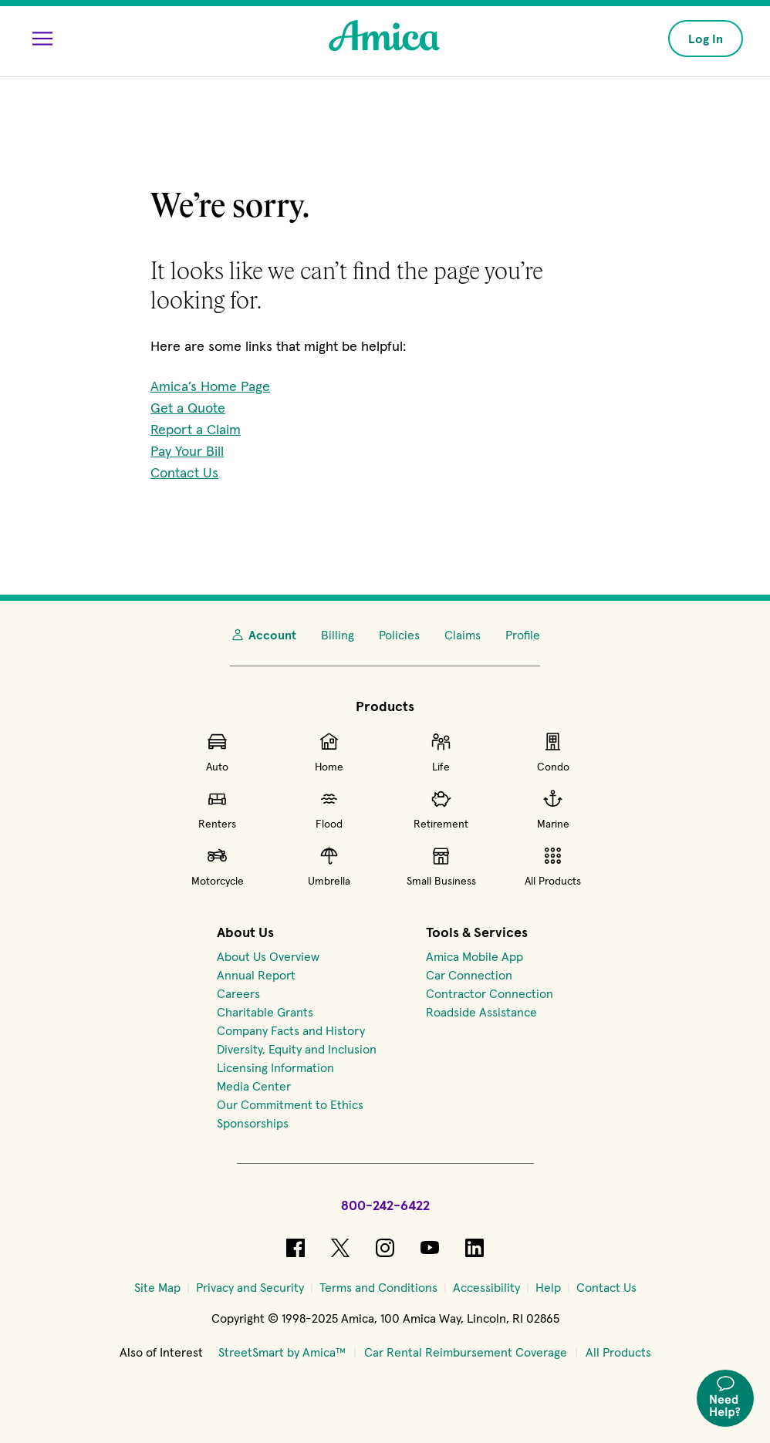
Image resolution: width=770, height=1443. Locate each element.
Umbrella (329, 866)
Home (329, 752)
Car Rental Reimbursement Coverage (465, 1352)
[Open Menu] (42, 38)
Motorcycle (217, 866)
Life (441, 752)
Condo (553, 752)
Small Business (441, 866)
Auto (217, 752)
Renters (217, 809)
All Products (553, 866)
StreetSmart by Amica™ (282, 1352)
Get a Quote (187, 407)
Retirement (441, 809)
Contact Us (184, 472)
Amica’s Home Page (210, 386)
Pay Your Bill (187, 451)
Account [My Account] (263, 634)
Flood (329, 809)
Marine (553, 809)
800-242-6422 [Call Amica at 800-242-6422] (385, 1205)
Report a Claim (195, 429)
